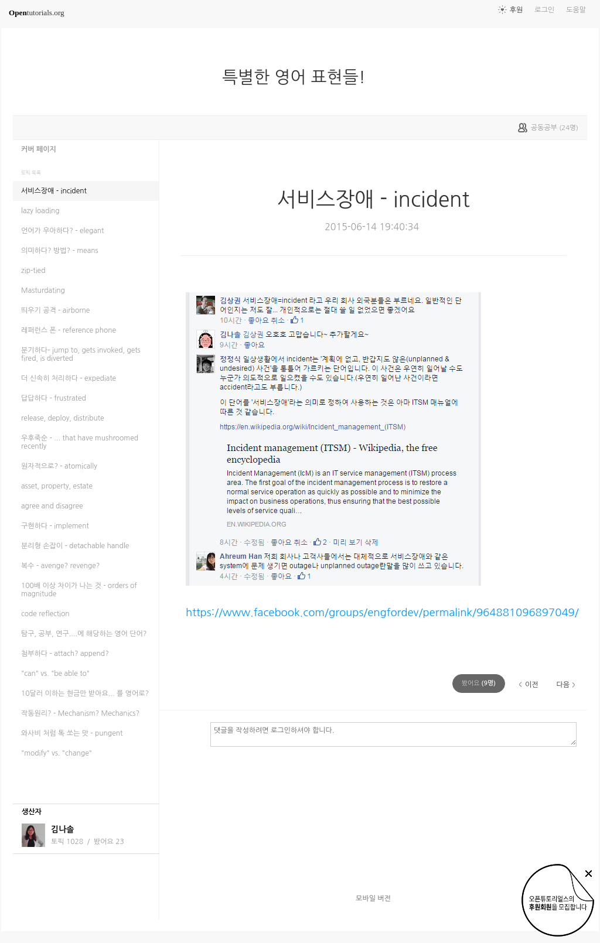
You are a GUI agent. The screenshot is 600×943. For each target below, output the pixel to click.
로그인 (544, 9)
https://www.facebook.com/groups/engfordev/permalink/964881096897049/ (382, 612)
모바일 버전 (373, 898)
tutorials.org (36, 12)
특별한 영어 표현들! (298, 77)
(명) (479, 683)
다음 (563, 684)
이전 (531, 684)
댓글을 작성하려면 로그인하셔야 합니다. (393, 734)
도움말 (576, 9)
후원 (516, 9)
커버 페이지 (38, 149)
